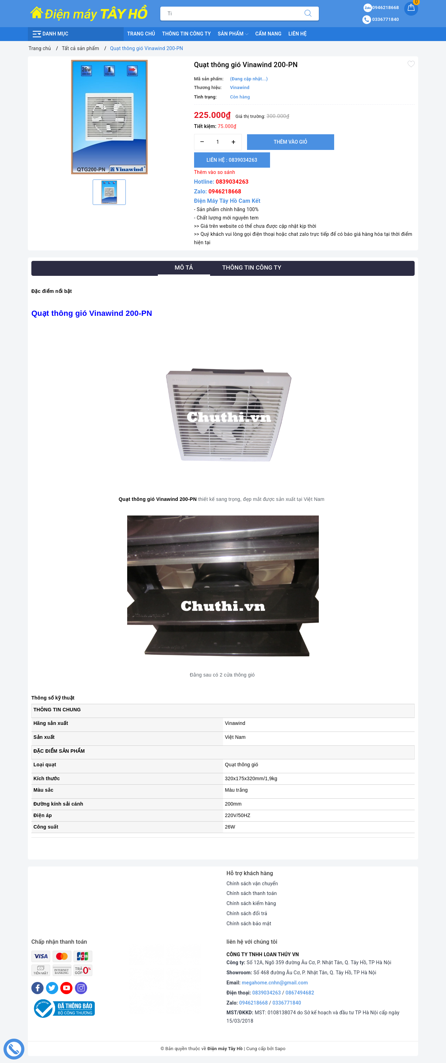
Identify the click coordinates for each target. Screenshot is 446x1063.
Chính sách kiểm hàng (251, 903)
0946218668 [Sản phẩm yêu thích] (381, 7)
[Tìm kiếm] (308, 14)
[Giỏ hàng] (411, 9)
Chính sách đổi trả (246, 913)
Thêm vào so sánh (214, 172)
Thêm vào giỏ (290, 142)
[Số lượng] (218, 142)
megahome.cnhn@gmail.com (275, 982)
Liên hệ (298, 34)
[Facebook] (37, 988)
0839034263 (232, 181)
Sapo (280, 1048)
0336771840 (286, 1003)
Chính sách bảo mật (248, 923)
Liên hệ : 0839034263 (232, 160)
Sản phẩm (233, 34)
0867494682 (300, 993)
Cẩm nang (268, 34)
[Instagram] (81, 988)
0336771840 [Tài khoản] (380, 19)
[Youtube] (66, 988)
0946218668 (224, 191)
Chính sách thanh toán (251, 893)
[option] (109, 117)
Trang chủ (141, 34)
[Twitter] (52, 988)
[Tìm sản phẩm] (229, 14)
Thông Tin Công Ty (186, 34)
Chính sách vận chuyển (252, 883)
